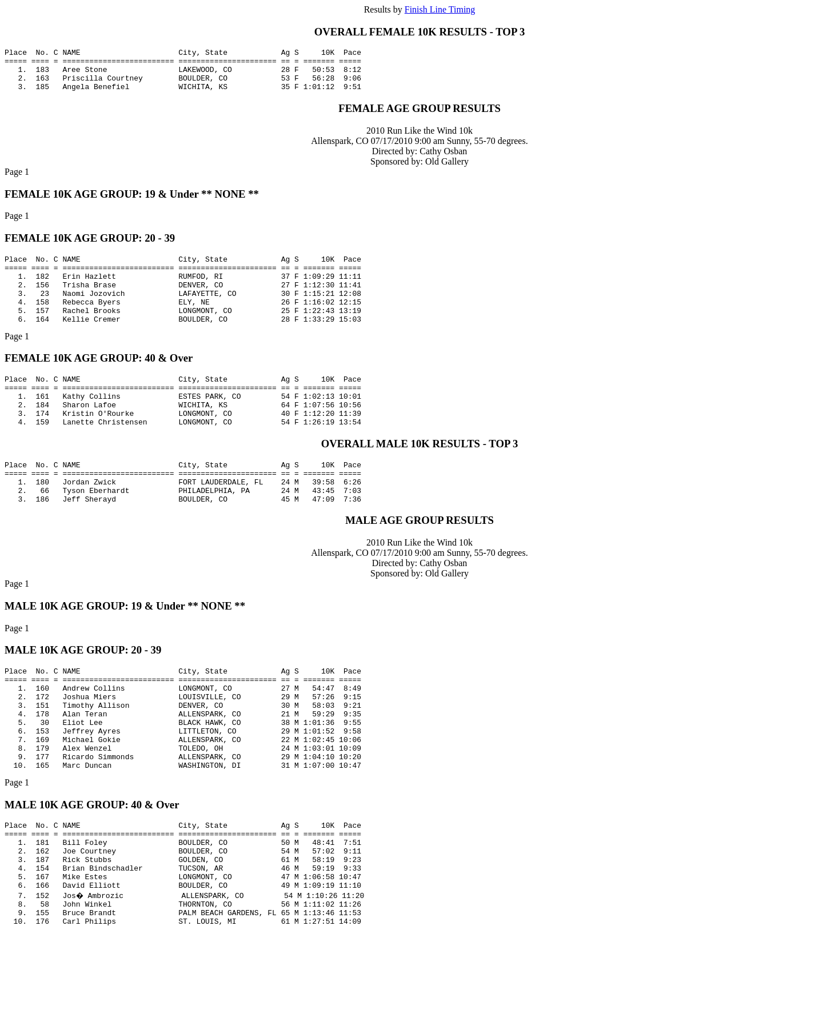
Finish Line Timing (440, 9)
